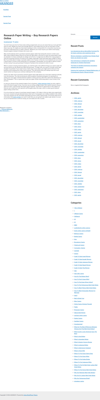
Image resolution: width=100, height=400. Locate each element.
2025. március (78, 135)
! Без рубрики (78, 208)
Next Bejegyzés (5, 110)
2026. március (78, 101)
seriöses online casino (80, 315)
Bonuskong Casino (79, 242)
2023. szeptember (79, 186)
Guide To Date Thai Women (81, 268)
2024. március (78, 169)
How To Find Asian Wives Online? (83, 282)
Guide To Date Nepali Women (82, 265)
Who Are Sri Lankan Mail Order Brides (84, 375)
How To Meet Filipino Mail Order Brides (85, 288)
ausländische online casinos (82, 228)
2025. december (78, 109)
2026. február (78, 104)
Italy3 (75, 295)
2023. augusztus (79, 189)
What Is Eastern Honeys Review (83, 342)
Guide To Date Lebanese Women (83, 262)
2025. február (78, 138)
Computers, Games (79, 248)
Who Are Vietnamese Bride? (82, 378)
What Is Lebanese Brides (81, 345)
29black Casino (78, 213)
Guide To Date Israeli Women (82, 256)
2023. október (78, 184)
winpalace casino (79, 381)
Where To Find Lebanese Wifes (83, 362)
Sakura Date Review (79, 312)
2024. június (77, 161)
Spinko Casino (78, 318)
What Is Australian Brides (81, 339)
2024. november (78, 146)
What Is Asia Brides (79, 336)
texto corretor (17, 97)
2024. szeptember (79, 152)
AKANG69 (6, 3)
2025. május (77, 129)
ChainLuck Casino (79, 245)
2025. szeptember (79, 118)
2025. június (77, 126)
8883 (75, 225)
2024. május (77, 164)
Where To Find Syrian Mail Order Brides (85, 370)
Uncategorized (8, 42)
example (76, 251)
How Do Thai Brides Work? (81, 276)
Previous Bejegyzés (6, 109)
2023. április (77, 195)
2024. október (78, 149)
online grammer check (44, 83)
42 (75, 222)
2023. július (77, 192)
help (75, 271)
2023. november (78, 181)
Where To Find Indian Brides (82, 359)
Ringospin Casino (79, 310)
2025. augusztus (79, 121)
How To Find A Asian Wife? (81, 279)
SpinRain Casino (78, 321)
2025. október (78, 115)
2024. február (78, 172)
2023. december (78, 178)
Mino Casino (77, 301)
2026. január (77, 106)
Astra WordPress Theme (30, 395)
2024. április (77, 166)
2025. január (77, 141)
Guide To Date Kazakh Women (82, 259)
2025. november (78, 112)
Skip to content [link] (4, 1)
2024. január (77, 175)
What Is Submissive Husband (82, 348)
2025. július (77, 124)
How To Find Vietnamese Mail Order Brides (86, 285)
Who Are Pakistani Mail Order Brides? (84, 372)
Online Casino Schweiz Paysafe (83, 304)
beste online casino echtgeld (82, 231)
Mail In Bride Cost (79, 298)
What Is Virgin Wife (79, 351)
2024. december (78, 144)
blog (75, 239)
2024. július (77, 158)
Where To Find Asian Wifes (81, 356)
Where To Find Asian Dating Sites (83, 353)
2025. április (77, 132)
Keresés (73, 34)
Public (76, 307)
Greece (76, 253)
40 (75, 219)
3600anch (77, 216)
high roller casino (79, 273)
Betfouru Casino (78, 233)
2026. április (77, 98)
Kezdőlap (6, 9)
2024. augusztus (79, 155)
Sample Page (7, 16)
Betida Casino (78, 236)
